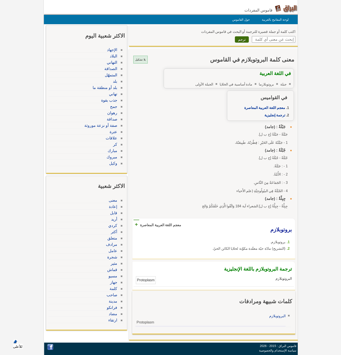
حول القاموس (240, 19)
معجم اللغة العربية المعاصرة (263, 108)
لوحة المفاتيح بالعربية (274, 19)
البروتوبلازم (276, 316)
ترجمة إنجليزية (273, 115)
